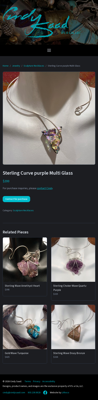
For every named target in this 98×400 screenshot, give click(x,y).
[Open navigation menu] (49, 50)
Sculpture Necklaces (23, 210)
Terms (27, 381)
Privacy (36, 381)
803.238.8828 (34, 392)
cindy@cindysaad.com (14, 392)
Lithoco (65, 392)
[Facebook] (45, 393)
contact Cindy (44, 188)
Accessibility (48, 381)
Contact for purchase (16, 199)
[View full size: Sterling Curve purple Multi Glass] (49, 118)
